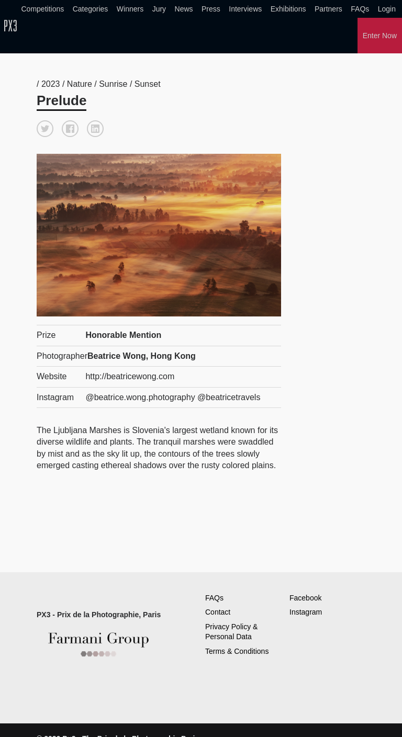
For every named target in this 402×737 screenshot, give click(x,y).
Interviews (245, 9)
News (184, 9)
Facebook (305, 598)
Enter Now (380, 35)
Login (387, 9)
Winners (130, 9)
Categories (90, 9)
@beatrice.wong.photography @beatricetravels (172, 397)
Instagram (305, 612)
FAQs (360, 9)
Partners (328, 9)
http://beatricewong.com (129, 376)
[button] (45, 128)
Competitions (42, 9)
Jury (159, 9)
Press (211, 9)
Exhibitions (288, 9)
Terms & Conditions (237, 651)
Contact (217, 612)
